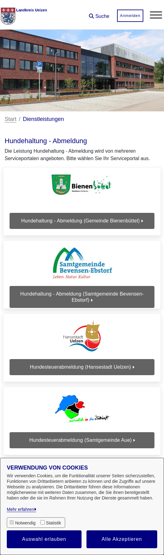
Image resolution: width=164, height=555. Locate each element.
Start (10, 119)
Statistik (53, 522)
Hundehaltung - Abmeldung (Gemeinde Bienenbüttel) (82, 220)
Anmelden (130, 15)
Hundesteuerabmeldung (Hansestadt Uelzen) (82, 367)
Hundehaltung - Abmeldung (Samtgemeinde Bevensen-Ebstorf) (82, 296)
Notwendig (25, 522)
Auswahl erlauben (44, 539)
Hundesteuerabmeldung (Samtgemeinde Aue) (82, 440)
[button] (99, 14)
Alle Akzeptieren (122, 539)
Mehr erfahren (20, 509)
